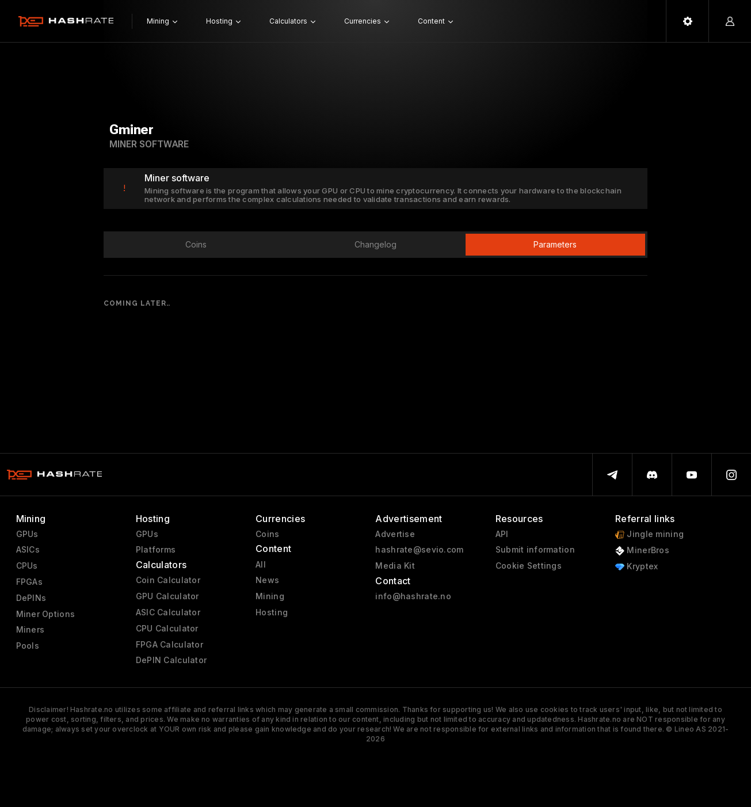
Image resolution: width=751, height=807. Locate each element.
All (261, 564)
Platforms (156, 549)
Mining (270, 596)
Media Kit (395, 565)
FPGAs (29, 582)
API (502, 534)
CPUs (27, 565)
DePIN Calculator (171, 660)
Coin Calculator (168, 580)
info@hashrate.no (413, 596)
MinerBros (642, 550)
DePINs (31, 598)
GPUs (27, 534)
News (267, 580)
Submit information (535, 549)
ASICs (28, 549)
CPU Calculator (167, 628)
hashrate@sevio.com (419, 549)
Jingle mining (649, 534)
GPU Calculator (167, 596)
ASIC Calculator (168, 612)
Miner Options (45, 614)
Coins (267, 534)
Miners (30, 629)
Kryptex (636, 567)
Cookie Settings (528, 565)
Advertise (395, 534)
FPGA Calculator (169, 644)
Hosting (272, 612)
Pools (27, 645)
